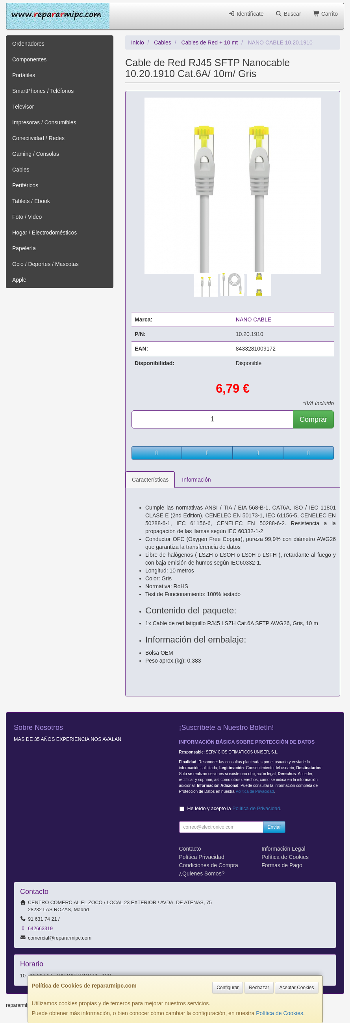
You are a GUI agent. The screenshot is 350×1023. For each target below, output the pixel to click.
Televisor (23, 106)
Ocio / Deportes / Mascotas (45, 264)
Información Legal (283, 849)
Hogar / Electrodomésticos (44, 232)
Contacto (190, 849)
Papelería (24, 248)
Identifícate (246, 14)
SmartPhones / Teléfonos (43, 91)
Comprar (313, 419)
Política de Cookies (279, 1013)
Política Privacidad (201, 857)
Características (150, 479)
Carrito (325, 14)
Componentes (29, 59)
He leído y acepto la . (234, 808)
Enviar (274, 827)
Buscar (288, 14)
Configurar (228, 987)
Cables (21, 169)
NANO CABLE (253, 319)
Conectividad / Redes (38, 138)
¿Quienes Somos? (202, 873)
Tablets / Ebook (31, 201)
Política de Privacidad (254, 791)
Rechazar (259, 987)
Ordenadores (28, 44)
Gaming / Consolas (35, 154)
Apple (19, 280)
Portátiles (23, 75)
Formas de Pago (281, 865)
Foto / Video (27, 217)
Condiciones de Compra (208, 865)
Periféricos (25, 185)
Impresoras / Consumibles (44, 122)
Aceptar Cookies (296, 987)
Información (196, 479)
